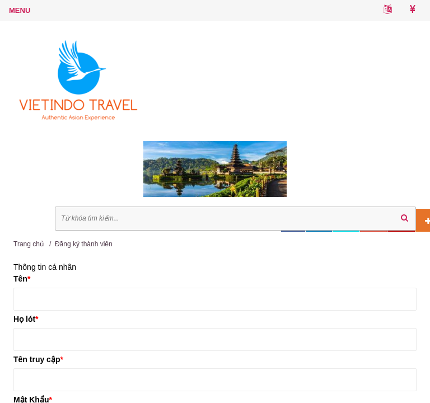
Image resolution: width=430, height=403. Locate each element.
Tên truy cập (38, 359)
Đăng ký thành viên (84, 244)
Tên (21, 278)
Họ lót (26, 319)
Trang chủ (28, 244)
